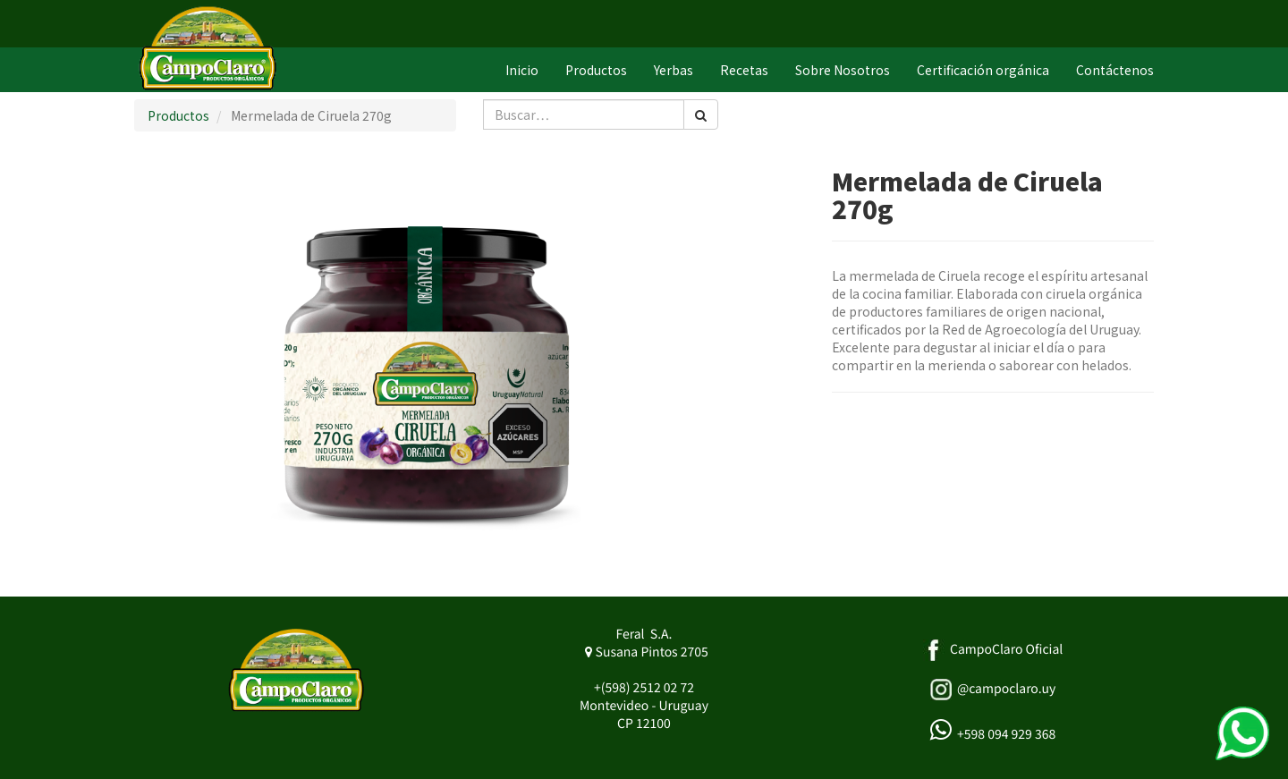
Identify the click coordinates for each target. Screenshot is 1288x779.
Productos (178, 115)
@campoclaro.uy (1006, 689)
